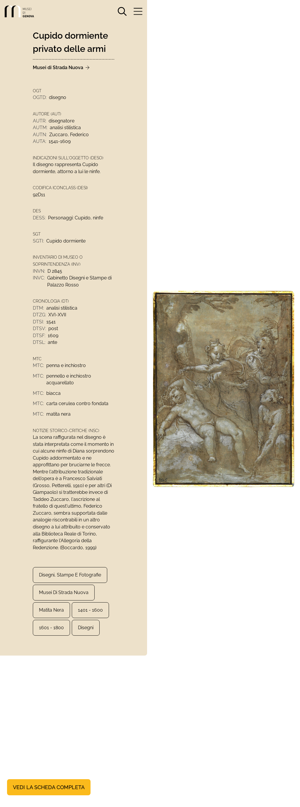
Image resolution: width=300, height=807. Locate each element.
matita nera (51, 618)
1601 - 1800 (51, 635)
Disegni (85, 635)
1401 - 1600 (90, 618)
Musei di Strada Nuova (63, 600)
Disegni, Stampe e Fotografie (70, 583)
